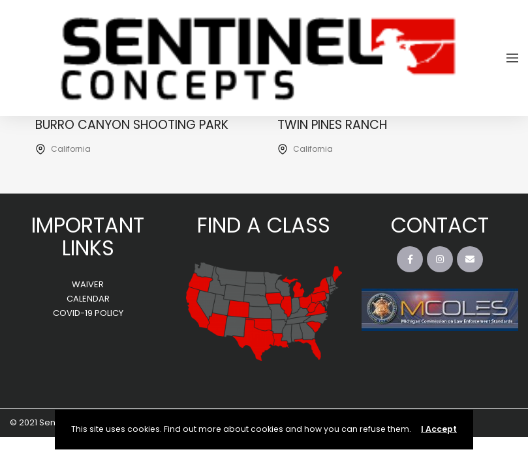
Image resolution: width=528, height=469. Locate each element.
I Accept (439, 428)
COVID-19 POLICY (88, 313)
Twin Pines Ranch (332, 125)
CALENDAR (88, 298)
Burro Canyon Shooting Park (131, 125)
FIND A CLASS (263, 225)
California (71, 148)
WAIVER (88, 284)
